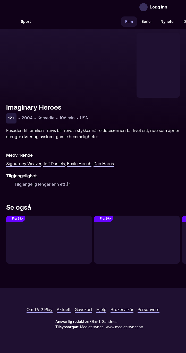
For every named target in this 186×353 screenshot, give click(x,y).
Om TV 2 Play (40, 309)
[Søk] (11, 21)
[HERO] (49, 240)
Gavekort (83, 309)
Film (129, 22)
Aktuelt (64, 309)
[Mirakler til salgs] (137, 240)
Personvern (148, 309)
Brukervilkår (122, 309)
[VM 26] (78, 21)
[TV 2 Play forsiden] (44, 7)
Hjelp (101, 309)
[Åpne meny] (175, 7)
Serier (146, 22)
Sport (26, 22)
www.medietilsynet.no (124, 327)
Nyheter (167, 22)
